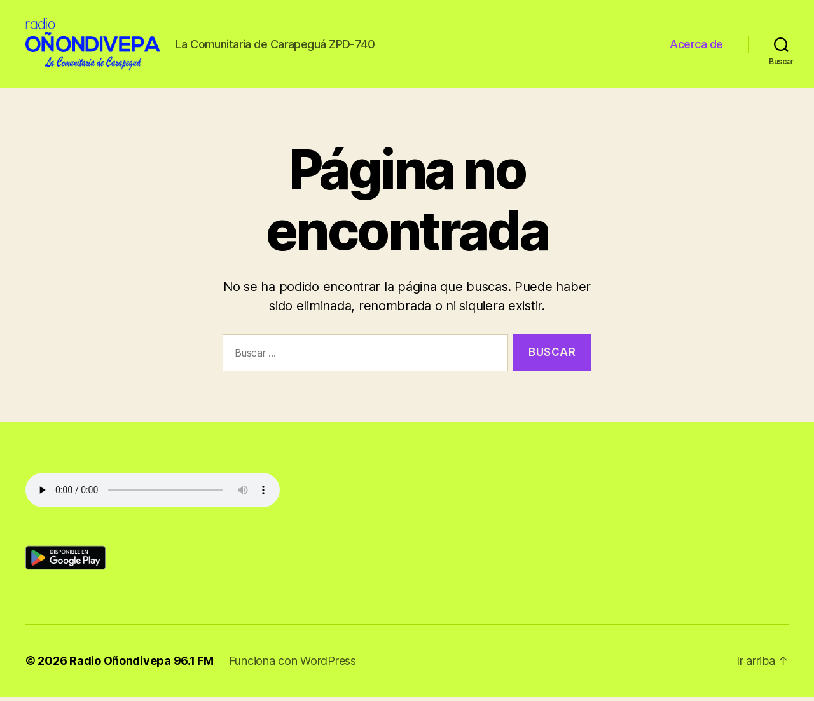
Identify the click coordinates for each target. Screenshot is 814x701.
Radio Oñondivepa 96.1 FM (141, 665)
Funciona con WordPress (292, 665)
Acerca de (696, 46)
